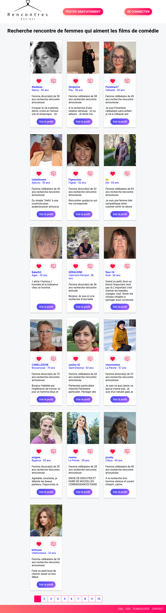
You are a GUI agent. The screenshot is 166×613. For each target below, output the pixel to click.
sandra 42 (74, 364)
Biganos (36, 460)
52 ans (82, 182)
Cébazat (110, 90)
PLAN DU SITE (141, 608)
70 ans (51, 367)
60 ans (116, 275)
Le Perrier (74, 460)
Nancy (35, 90)
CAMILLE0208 (40, 364)
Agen (35, 275)
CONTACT (158, 608)
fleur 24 (110, 272)
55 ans (43, 275)
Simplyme (74, 87)
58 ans (79, 90)
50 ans (45, 90)
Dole (108, 275)
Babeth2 (37, 272)
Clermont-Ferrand (79, 275)
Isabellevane (39, 179)
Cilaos (109, 460)
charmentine (113, 364)
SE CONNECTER (138, 11)
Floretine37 (112, 87)
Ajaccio (36, 182)
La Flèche (111, 367)
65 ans (115, 182)
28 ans (85, 460)
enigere (36, 457)
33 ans (52, 553)
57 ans (122, 367)
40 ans (118, 460)
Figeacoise (75, 179)
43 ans (90, 367)
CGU (128, 608)
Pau (71, 90)
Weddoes (37, 87)
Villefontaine (39, 553)
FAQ (120, 608)
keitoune (37, 549)
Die (107, 182)
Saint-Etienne (76, 367)
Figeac (72, 182)
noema (73, 457)
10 (98, 598)
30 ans (46, 182)
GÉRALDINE (75, 272)
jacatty (109, 457)
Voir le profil (46, 121)
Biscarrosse (38, 367)
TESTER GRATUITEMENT (83, 11)
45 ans (121, 90)
